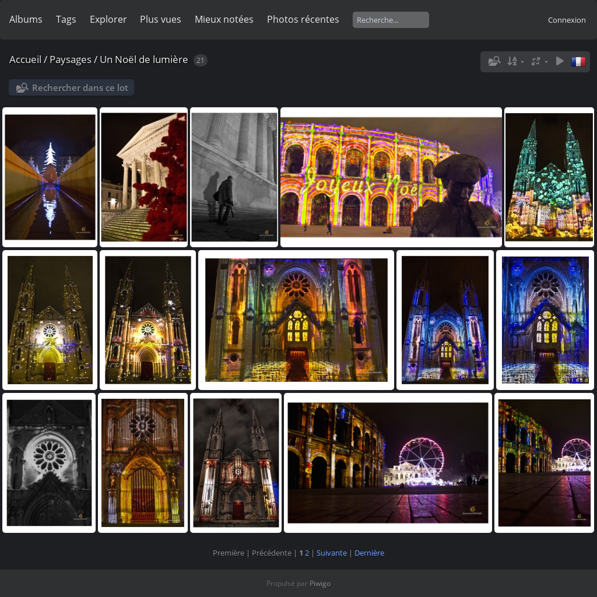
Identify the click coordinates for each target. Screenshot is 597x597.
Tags (66, 19)
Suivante (332, 552)
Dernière (369, 552)
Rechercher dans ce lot (80, 87)
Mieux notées (224, 19)
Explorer (108, 19)
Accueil (25, 59)
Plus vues (160, 19)
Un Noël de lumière (144, 59)
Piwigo (320, 583)
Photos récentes (303, 19)
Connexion (567, 20)
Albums (26, 19)
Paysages (71, 59)
